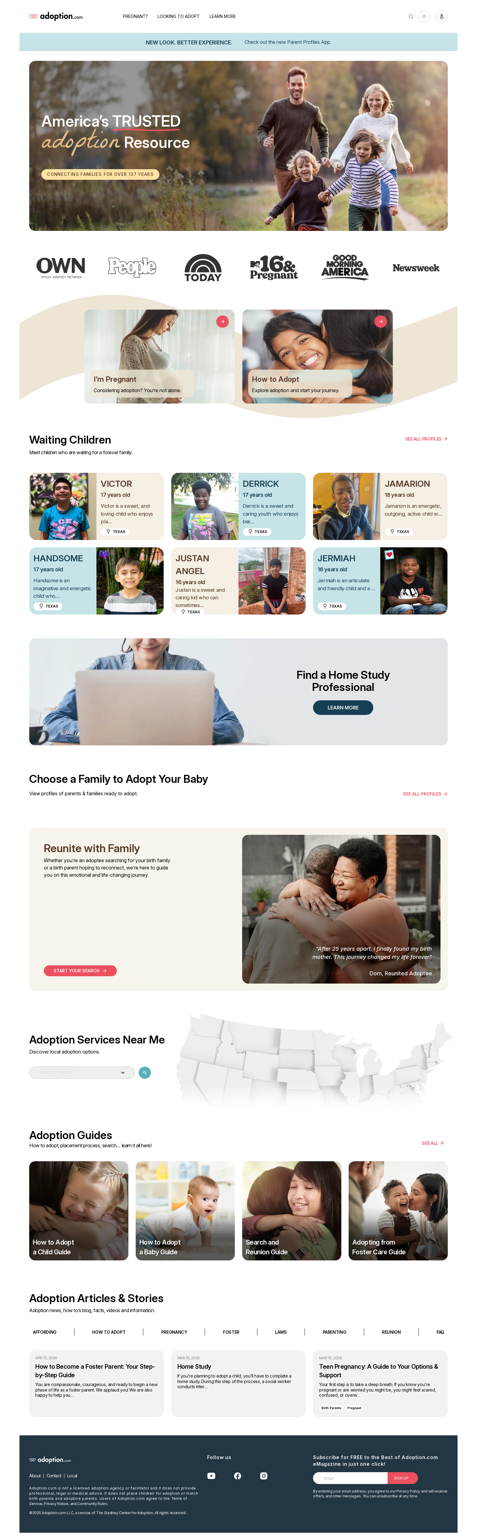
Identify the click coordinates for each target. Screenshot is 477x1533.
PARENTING (334, 1332)
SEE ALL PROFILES (423, 438)
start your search (76, 971)
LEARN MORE (343, 708)
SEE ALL (430, 1143)
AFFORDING (45, 1332)
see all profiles (422, 794)
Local (72, 1476)
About (34, 1476)
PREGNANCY (174, 1332)
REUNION (391, 1332)
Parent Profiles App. (309, 42)
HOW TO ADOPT (108, 1332)
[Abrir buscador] (411, 16)
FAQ (440, 1332)
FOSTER (231, 1332)
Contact (54, 1476)
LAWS (281, 1332)
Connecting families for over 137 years (103, 174)
